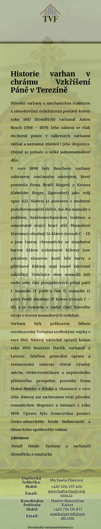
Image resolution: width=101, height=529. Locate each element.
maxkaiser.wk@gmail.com (67, 516)
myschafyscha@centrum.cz (66, 493)
